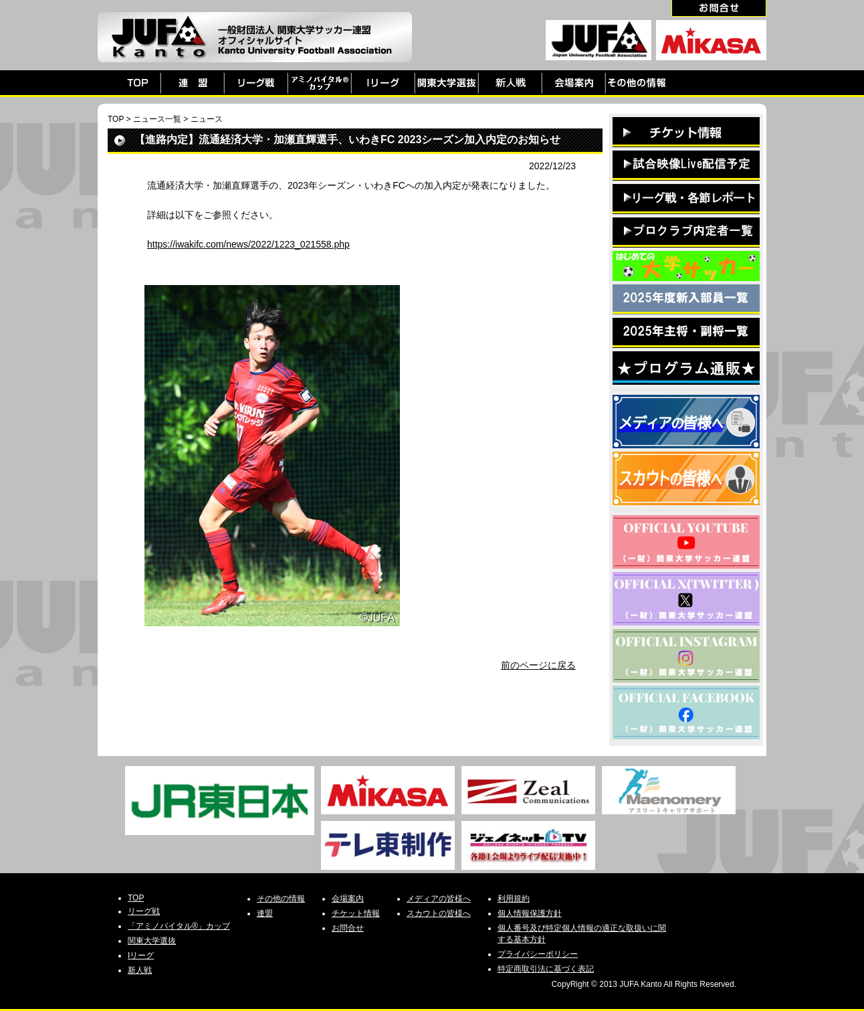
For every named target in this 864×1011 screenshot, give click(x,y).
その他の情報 (281, 898)
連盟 (265, 913)
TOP (116, 119)
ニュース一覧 (157, 119)
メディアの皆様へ (439, 898)
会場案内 (348, 898)
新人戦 (140, 970)
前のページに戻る (538, 665)
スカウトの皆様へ (439, 913)
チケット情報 (356, 913)
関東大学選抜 (152, 940)
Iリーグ (141, 955)
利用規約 (514, 898)
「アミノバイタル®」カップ (179, 926)
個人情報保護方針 (530, 913)
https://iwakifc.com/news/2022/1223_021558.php (248, 244)
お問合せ (348, 928)
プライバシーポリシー (538, 954)
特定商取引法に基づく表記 (546, 969)
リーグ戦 (144, 911)
